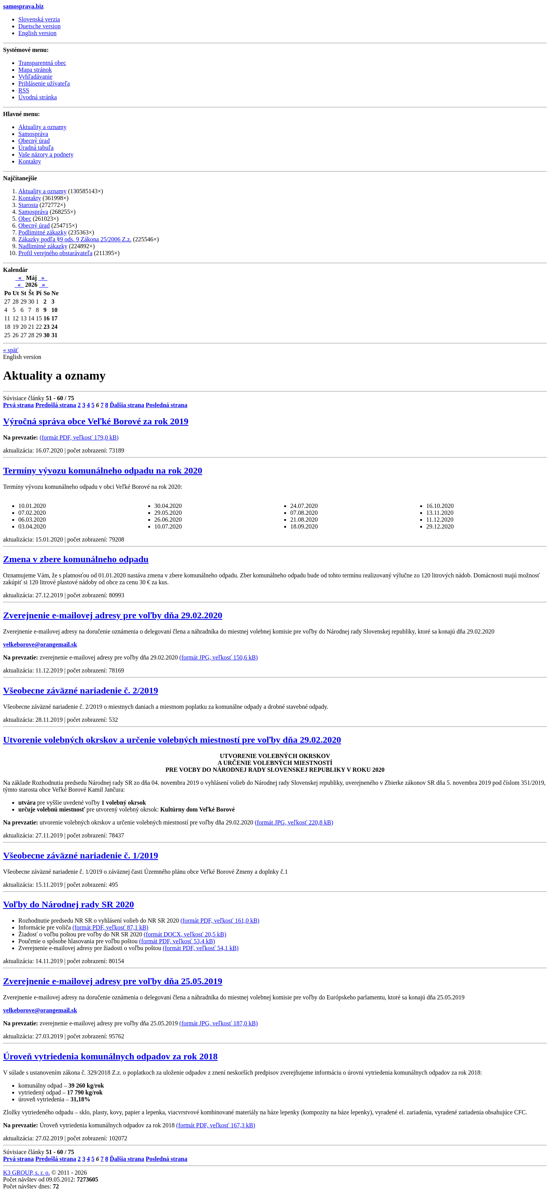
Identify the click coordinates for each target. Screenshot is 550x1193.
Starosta (28, 205)
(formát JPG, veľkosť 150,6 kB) (219, 657)
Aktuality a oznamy (42, 191)
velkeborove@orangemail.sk (40, 644)
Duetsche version (39, 26)
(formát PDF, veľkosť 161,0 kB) (219, 920)
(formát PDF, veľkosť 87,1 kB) (111, 927)
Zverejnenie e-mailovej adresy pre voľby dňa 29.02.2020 (112, 615)
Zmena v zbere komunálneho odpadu (76, 559)
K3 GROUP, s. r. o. (26, 1172)
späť (10, 350)
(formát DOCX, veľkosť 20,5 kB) (185, 934)
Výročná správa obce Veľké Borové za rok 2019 (95, 421)
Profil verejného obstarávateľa (55, 253)
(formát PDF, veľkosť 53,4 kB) (177, 941)
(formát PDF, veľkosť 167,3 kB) (215, 1125)
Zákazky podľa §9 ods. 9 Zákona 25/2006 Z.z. (74, 239)
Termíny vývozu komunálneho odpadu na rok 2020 (102, 470)
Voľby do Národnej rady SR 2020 (68, 904)
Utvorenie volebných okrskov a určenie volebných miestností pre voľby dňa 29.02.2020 (172, 740)
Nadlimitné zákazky (42, 246)
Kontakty (29, 198)
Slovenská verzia (39, 19)
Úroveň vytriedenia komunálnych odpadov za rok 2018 (110, 1056)
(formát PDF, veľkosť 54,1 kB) (201, 948)
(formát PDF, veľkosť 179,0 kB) (79, 437)
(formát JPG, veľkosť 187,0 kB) (219, 1023)
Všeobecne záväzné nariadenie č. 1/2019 (80, 855)
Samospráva (33, 212)
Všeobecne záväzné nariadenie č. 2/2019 (80, 690)
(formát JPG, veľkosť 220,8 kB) (294, 822)
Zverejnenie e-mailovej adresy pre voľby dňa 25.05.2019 (112, 981)
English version (37, 33)
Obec (24, 218)
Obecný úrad (34, 225)
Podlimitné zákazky (42, 232)
